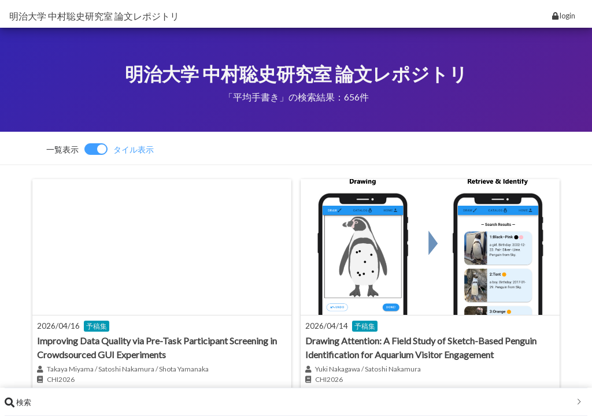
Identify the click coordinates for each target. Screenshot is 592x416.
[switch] (100, 149)
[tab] (296, 402)
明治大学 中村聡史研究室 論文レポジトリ (94, 15)
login (563, 15)
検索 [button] (294, 402)
